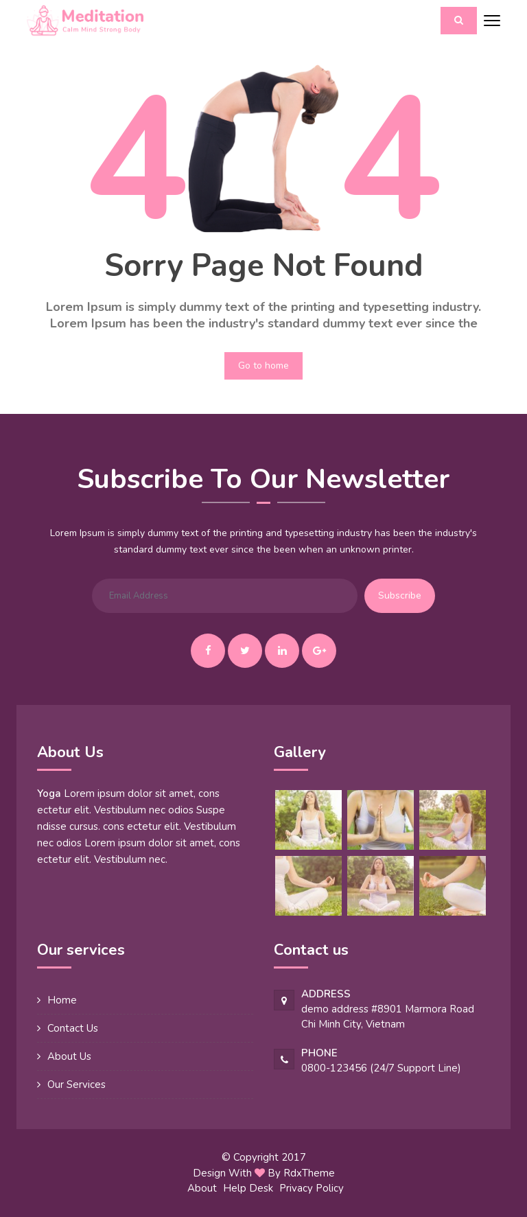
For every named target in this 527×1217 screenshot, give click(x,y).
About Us (69, 1056)
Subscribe (399, 595)
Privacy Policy (311, 1188)
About (202, 1188)
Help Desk (248, 1188)
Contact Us (72, 1028)
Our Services (76, 1084)
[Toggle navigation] (492, 21)
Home (62, 1000)
